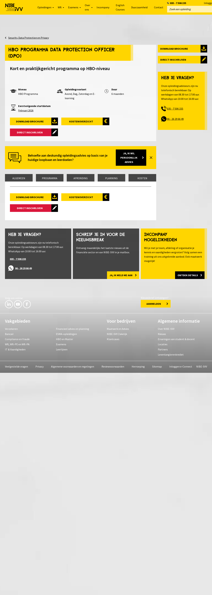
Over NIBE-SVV (166, 551)
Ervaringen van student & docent (176, 561)
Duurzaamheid (139, 7)
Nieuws (162, 556)
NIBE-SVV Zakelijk (117, 556)
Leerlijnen (61, 571)
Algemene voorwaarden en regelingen (72, 588)
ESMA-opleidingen (66, 556)
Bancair (9, 556)
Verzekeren (11, 551)
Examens (61, 566)
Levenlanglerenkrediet (171, 576)
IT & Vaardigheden (15, 571)
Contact (158, 7)
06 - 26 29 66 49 (175, 119)
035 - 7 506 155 (178, 3)
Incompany (103, 7)
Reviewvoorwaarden (113, 588)
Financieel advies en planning (72, 551)
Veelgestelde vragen (16, 588)
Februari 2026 (25, 110)
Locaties (162, 566)
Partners (163, 571)
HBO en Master (64, 561)
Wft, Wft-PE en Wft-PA (17, 566)
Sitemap (157, 588)
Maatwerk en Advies (118, 551)
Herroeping (138, 588)
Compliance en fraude (17, 561)
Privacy (39, 588)
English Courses (120, 7)
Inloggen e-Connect (180, 588)
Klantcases (113, 561)
